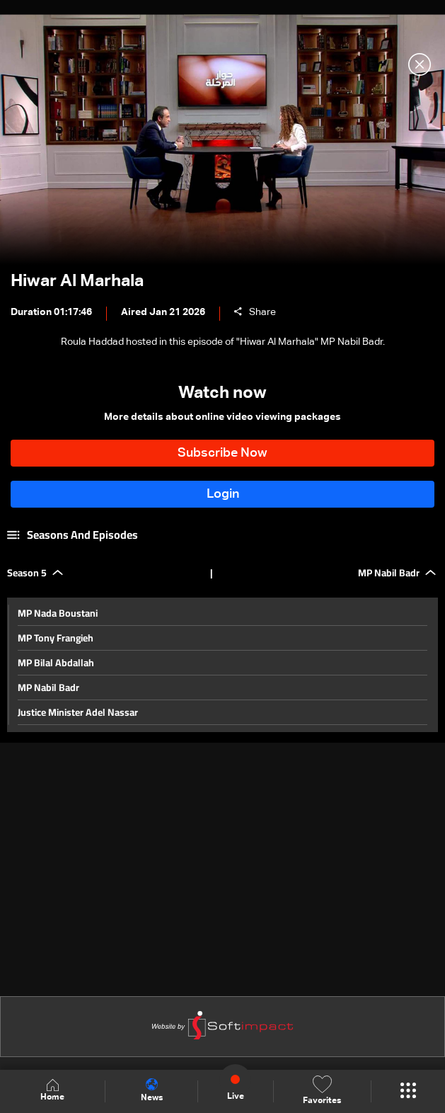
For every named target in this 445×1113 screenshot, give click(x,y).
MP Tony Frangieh (55, 637)
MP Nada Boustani (58, 613)
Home (52, 1090)
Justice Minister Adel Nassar (78, 712)
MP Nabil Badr (48, 687)
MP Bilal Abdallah (56, 662)
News (152, 1090)
